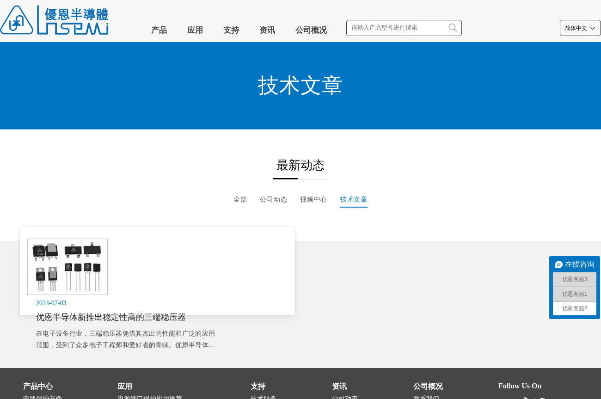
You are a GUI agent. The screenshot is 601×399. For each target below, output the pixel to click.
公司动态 (273, 199)
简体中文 (580, 28)
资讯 (267, 30)
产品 (159, 30)
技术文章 (354, 199)
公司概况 (311, 30)
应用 (195, 30)
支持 (231, 30)
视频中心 (313, 199)
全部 (240, 199)
